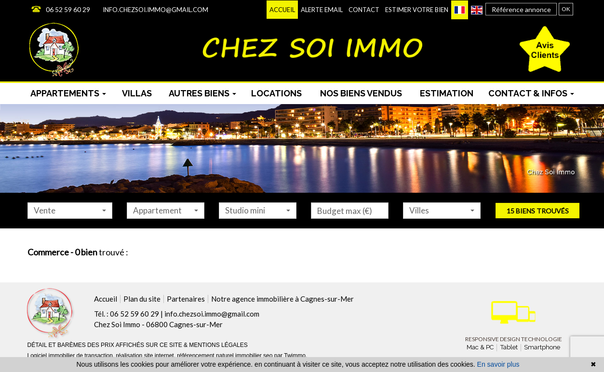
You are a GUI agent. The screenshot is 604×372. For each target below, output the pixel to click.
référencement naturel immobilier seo (225, 355)
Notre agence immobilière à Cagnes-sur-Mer (282, 298)
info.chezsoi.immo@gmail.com (155, 9)
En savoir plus (498, 364)
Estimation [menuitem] (446, 93)
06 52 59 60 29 (68, 9)
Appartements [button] (68, 93)
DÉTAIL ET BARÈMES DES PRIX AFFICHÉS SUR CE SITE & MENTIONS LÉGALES (137, 345)
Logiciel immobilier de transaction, (71, 355)
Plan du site (142, 298)
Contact (364, 9)
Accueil (282, 9)
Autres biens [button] (202, 93)
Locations (276, 93)
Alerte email (322, 9)
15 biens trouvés (538, 211)
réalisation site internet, (146, 355)
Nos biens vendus (361, 93)
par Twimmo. (290, 355)
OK (566, 9)
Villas (137, 93)
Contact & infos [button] (531, 93)
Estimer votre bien (416, 9)
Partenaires (186, 298)
